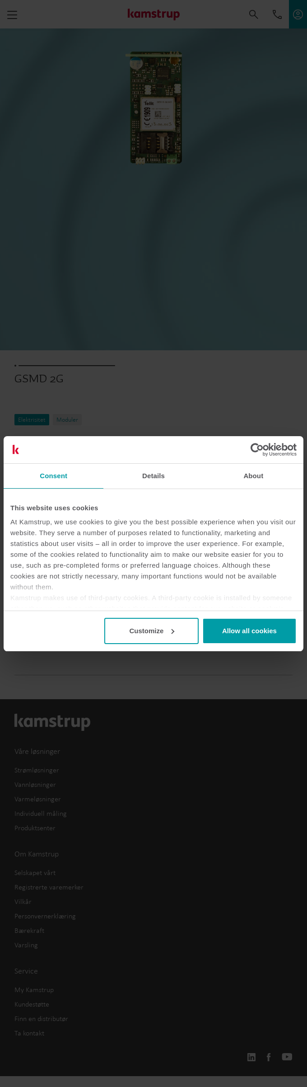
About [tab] (253, 476)
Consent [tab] (53, 476)
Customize (152, 631)
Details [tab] (153, 476)
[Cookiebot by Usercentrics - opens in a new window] (257, 449)
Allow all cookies (249, 631)
